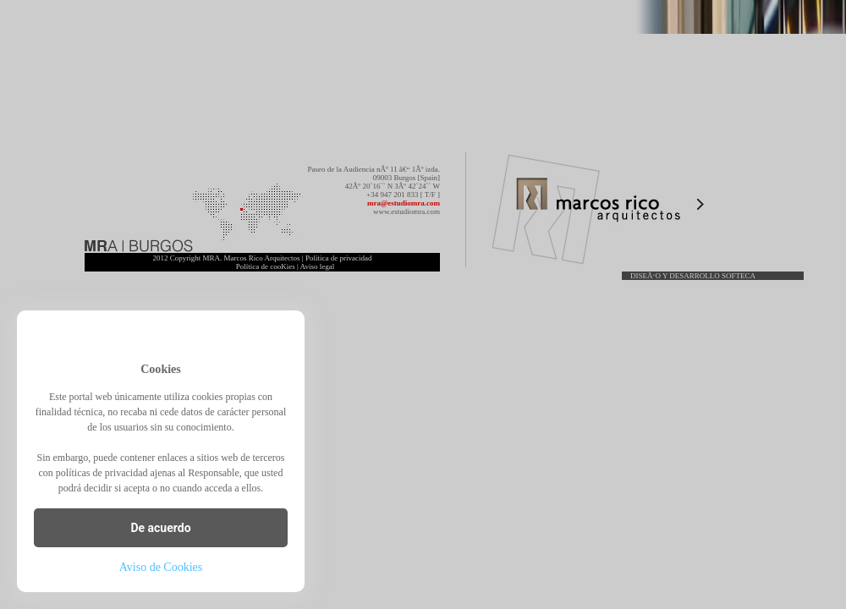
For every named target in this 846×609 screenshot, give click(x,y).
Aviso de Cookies (161, 567)
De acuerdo (160, 528)
